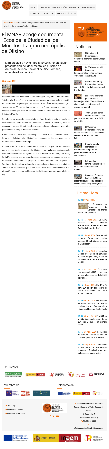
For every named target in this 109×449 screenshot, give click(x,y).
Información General (15, 410)
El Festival (36, 14)
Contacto (49, 14)
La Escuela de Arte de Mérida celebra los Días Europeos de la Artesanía (92, 335)
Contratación (59, 7)
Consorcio (44, 7)
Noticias (61, 14)
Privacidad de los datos (16, 414)
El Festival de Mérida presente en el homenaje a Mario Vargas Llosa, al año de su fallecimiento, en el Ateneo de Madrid (89, 101)
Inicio (33, 7)
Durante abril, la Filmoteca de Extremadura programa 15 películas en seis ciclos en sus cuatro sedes (87, 149)
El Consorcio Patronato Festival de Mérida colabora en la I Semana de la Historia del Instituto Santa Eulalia (89, 132)
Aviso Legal (11, 406)
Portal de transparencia (82, 7)
